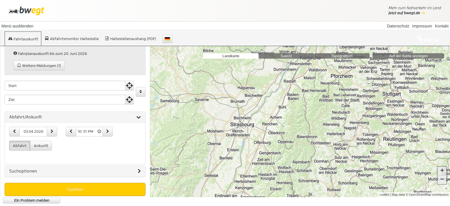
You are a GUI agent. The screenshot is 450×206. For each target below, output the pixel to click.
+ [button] (442, 171)
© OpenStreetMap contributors (427, 194)
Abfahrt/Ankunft (75, 117)
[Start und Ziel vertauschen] (141, 92)
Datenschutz (398, 26)
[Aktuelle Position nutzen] (129, 85)
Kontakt (442, 26)
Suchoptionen (75, 171)
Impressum (422, 26)
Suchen (75, 189)
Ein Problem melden (31, 200)
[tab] (75, 117)
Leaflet (384, 194)
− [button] (442, 179)
